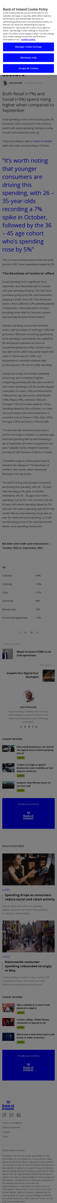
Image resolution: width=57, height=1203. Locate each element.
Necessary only (28, 54)
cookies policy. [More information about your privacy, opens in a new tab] (28, 36)
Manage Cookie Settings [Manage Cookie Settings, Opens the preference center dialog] (28, 43)
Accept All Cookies (28, 65)
